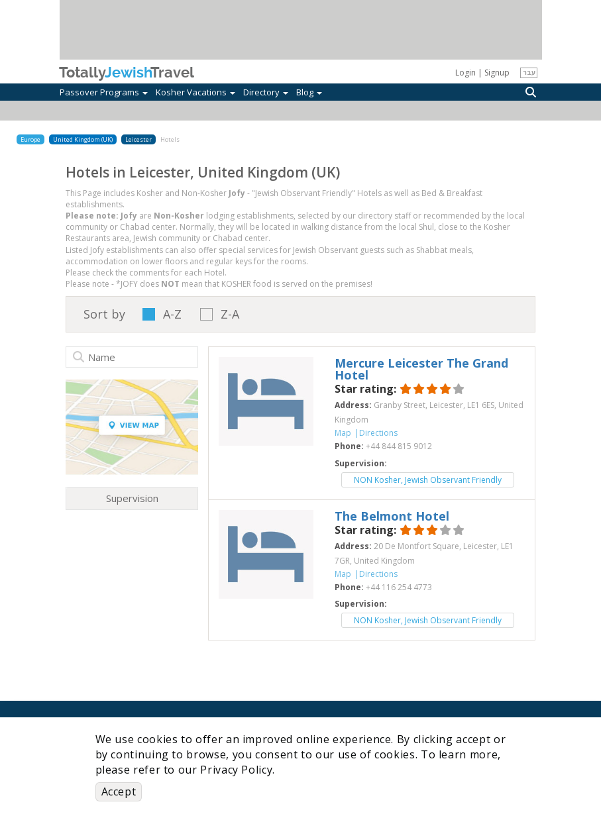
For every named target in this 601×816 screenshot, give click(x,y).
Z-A (230, 314)
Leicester (138, 139)
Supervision (132, 498)
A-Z (172, 314)
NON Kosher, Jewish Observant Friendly (428, 479)
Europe (30, 139)
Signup (497, 72)
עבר (529, 72)
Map (343, 432)
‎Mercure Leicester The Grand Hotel (421, 369)
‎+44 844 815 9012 (399, 446)
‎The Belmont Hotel (392, 516)
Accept (119, 791)
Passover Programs (104, 92)
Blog (309, 92)
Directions (378, 432)
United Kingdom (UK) (83, 139)
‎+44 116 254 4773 (399, 587)
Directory (265, 92)
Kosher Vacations (195, 92)
